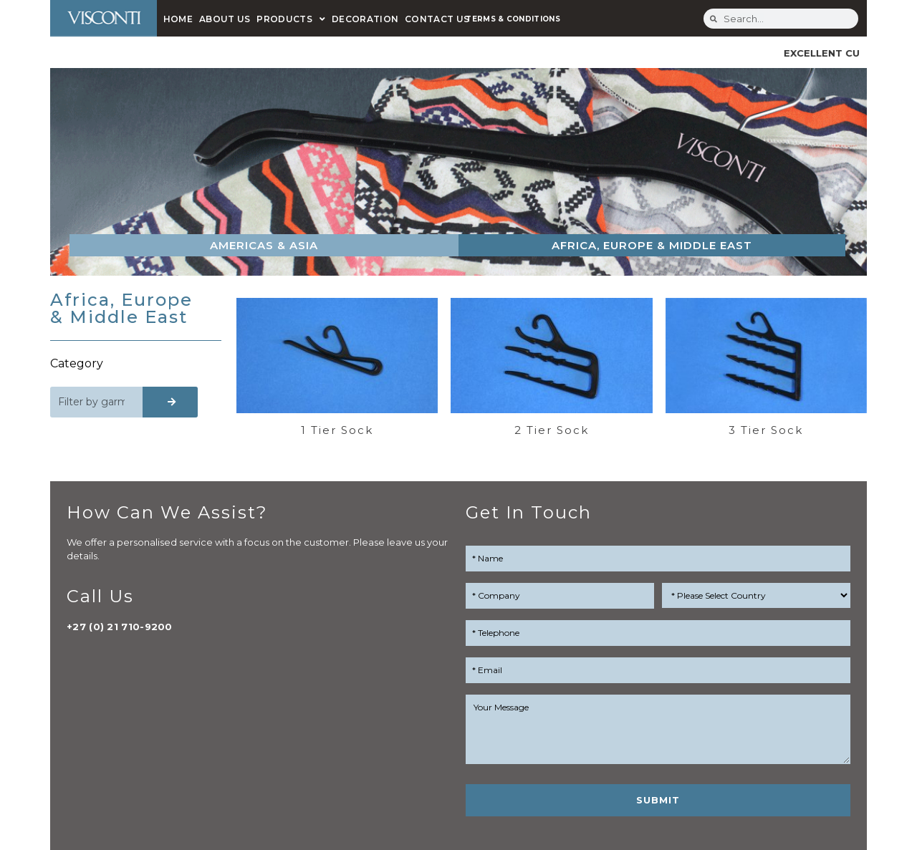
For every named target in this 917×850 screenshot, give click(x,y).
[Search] (170, 402)
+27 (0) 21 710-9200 (120, 626)
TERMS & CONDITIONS (513, 19)
